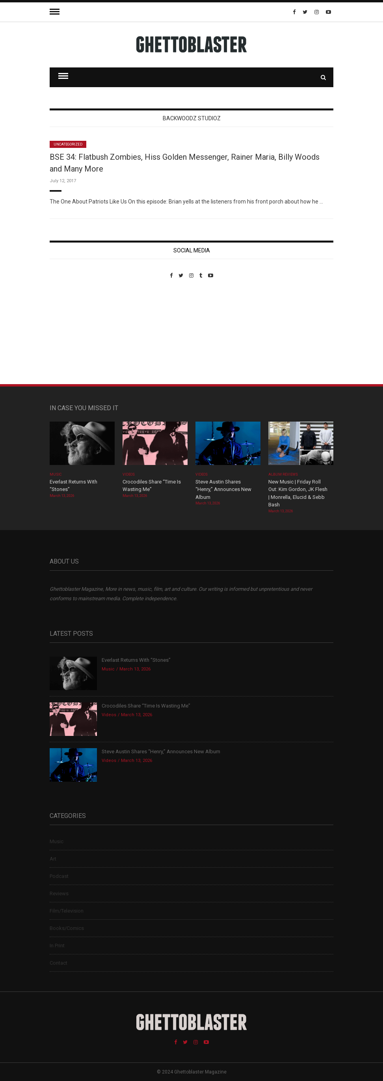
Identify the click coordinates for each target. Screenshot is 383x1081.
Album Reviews (283, 474)
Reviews (59, 893)
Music (55, 474)
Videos (129, 474)
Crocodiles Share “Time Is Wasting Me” (146, 706)
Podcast (59, 876)
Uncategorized (68, 144)
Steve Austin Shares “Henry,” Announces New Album (223, 489)
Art (53, 859)
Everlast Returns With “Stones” (136, 660)
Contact (58, 963)
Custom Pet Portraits (73, 333)
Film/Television (67, 911)
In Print (57, 945)
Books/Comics (67, 928)
